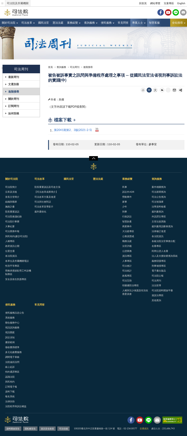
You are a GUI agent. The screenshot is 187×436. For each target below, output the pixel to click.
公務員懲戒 (128, 236)
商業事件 (127, 226)
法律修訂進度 (159, 231)
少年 (124, 206)
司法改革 (26, 22)
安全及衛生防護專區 (15, 279)
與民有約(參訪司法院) (16, 236)
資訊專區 (127, 255)
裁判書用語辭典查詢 (162, 226)
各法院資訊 (11, 255)
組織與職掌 (11, 201)
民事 (124, 186)
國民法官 (43, 22)
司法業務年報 (12, 231)
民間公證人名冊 (160, 251)
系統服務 (10, 317)
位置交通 (10, 251)
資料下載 (10, 391)
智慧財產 (127, 221)
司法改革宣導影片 (43, 206)
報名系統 (10, 396)
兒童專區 (169, 3)
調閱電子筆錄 (12, 357)
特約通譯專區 (12, 371)
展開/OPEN (93, 158)
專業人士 (137, 22)
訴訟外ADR (128, 191)
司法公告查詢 (159, 196)
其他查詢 (156, 300)
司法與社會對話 (42, 201)
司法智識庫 (157, 201)
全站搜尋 (177, 22)
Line (176, 12)
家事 (124, 201)
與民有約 (10, 381)
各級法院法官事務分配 (163, 241)
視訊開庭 (10, 332)
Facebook (160, 12)
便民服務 (106, 22)
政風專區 (127, 275)
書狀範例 (10, 342)
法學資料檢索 (159, 206)
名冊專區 (156, 245)
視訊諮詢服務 (12, 327)
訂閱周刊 (13, 105)
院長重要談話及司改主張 (47, 186)
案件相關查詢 (159, 186)
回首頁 (143, 3)
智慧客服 (154, 22)
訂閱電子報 (11, 386)
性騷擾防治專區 (130, 285)
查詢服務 (89, 22)
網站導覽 (155, 3)
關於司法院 (8, 22)
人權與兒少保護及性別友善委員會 (135, 292)
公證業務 (127, 251)
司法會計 (127, 265)
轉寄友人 (174, 90)
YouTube (168, 12)
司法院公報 (157, 275)
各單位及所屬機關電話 (17, 260)
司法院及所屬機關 (17, 3)
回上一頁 (162, 90)
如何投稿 (13, 113)
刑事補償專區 (159, 265)
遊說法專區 (157, 295)
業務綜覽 (72, 22)
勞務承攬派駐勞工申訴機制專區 (18, 272)
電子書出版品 (159, 270)
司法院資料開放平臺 (162, 290)
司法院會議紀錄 (13, 216)
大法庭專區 (128, 231)
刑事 (124, 211)
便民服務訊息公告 (14, 312)
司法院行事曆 (12, 221)
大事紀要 (10, 226)
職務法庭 (127, 241)
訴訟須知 (10, 337)
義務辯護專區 (159, 260)
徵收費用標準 (12, 347)
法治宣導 (156, 285)
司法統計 (127, 270)
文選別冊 (13, 84)
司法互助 (127, 280)
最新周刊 (13, 76)
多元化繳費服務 (13, 352)
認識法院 (10, 376)
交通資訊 (144, 428)
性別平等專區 (12, 265)
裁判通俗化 (40, 211)
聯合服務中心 (12, 322)
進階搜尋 (13, 91)
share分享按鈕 (180, 90)
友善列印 (168, 90)
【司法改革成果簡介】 (46, 191)
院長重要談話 (12, 211)
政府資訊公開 (12, 245)
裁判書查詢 (157, 211)
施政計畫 (10, 206)
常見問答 (123, 22)
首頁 (50, 67)
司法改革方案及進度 (45, 196)
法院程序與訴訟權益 (15, 406)
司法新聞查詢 (159, 191)
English (181, 3)
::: (2, 3)
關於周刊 (13, 98)
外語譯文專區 (159, 216)
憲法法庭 (58, 22)
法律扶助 (10, 401)
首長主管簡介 (12, 196)
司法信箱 (183, 12)
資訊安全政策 (47, 428)
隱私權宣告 (30, 428)
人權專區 (10, 241)
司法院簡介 (11, 186)
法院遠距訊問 (12, 362)
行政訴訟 (127, 216)
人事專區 (127, 260)
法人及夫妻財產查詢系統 (165, 255)
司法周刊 (74, 67)
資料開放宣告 (13, 428)
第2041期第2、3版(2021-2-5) (73, 130)
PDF (97, 130)
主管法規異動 (159, 221)
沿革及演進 (11, 191)
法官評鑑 (127, 245)
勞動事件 (127, 196)
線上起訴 (10, 366)
